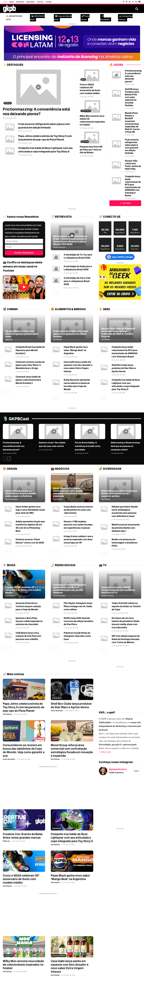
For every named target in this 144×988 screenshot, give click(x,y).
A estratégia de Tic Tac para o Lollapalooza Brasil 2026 (78, 256)
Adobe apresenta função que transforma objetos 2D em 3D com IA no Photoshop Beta (30, 526)
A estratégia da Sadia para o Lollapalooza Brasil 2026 (78, 268)
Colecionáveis (85, 111)
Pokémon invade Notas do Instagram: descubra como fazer (77, 636)
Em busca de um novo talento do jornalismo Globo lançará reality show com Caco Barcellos (126, 622)
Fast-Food (84, 141)
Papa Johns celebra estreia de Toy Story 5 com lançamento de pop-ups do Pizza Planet (23, 707)
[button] (136, 9)
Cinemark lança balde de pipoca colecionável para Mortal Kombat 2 (28, 380)
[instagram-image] (106, 784)
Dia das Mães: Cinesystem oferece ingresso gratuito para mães (21, 334)
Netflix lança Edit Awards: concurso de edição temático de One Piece (78, 621)
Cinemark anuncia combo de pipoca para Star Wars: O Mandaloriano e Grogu (30, 365)
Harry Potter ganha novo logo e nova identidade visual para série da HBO (30, 510)
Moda (83, 79)
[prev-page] (52, 293)
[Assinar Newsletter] (24, 252)
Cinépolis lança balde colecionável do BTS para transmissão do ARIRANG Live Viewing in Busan (133, 186)
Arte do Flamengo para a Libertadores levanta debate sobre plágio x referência (20, 493)
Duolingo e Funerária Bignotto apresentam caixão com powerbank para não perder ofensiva (69, 588)
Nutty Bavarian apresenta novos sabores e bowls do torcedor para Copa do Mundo (77, 384)
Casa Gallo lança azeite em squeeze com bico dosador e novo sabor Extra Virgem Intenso (78, 366)
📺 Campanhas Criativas (125, 18)
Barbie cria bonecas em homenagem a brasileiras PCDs (124, 542)
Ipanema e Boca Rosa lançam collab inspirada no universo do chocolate (29, 621)
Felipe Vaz (8, 340)
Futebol (6, 739)
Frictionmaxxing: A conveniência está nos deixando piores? (36, 112)
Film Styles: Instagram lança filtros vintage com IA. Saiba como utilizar (78, 606)
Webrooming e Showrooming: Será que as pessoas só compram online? (125, 446)
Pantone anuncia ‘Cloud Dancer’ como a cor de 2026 (30, 541)
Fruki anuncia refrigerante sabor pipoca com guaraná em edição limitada (132, 146)
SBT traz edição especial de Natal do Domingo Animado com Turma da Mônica (126, 639)
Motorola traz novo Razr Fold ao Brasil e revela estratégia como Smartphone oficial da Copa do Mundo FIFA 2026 (70, 240)
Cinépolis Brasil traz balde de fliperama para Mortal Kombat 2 (30, 350)
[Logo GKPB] (9, 8)
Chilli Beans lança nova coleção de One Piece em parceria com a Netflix (28, 636)
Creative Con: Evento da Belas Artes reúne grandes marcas (23, 835)
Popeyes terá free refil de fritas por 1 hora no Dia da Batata (91, 149)
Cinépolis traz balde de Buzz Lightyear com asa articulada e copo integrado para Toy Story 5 (126, 384)
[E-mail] (24, 246)
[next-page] (57, 293)
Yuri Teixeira (57, 340)
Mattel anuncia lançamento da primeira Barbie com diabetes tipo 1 (126, 528)
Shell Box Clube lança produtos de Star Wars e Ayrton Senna (124, 368)
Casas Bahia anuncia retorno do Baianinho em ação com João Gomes (78, 510)
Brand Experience (10, 698)
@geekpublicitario (118, 769)
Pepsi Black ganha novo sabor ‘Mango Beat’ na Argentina (76, 350)
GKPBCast (7, 103)
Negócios (55, 739)
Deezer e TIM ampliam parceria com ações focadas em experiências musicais (78, 524)
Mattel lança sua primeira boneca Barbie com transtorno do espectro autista (119, 493)
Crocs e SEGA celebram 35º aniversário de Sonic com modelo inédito (90, 89)
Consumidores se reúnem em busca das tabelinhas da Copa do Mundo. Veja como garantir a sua (23, 750)
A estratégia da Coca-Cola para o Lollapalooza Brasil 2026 (77, 281)
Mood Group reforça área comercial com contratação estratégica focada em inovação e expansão (71, 492)
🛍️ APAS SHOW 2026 (37, 18)
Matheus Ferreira (59, 247)
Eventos (7, 828)
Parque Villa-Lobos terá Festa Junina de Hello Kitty (133, 164)
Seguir (136, 771)
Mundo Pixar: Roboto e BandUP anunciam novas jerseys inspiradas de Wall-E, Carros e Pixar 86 (132, 122)
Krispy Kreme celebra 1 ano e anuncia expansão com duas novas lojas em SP (78, 539)
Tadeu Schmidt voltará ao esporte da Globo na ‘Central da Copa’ (126, 606)
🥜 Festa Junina (85, 18)
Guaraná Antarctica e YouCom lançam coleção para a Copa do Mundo (28, 606)
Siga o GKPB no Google (120, 257)
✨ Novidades (105, 18)
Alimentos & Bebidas (58, 870)
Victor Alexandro (11, 499)
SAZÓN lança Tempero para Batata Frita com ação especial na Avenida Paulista (132, 97)
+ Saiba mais (105, 752)
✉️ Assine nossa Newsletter (21, 216)
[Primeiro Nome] (24, 241)
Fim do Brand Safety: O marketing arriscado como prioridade (87, 446)
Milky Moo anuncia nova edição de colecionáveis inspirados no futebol (92, 120)
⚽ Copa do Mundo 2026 (63, 18)
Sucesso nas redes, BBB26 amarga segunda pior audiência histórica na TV (118, 590)
